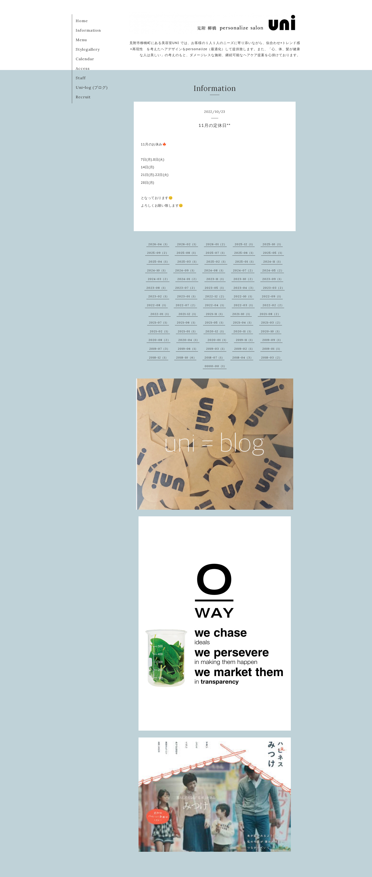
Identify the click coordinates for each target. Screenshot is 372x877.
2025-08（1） (187, 252)
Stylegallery (88, 49)
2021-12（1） (188, 314)
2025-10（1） (273, 244)
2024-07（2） (243, 270)
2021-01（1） (187, 331)
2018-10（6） (186, 357)
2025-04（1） (159, 261)
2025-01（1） (245, 261)
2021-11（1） (215, 314)
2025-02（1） (216, 261)
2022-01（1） (160, 314)
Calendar (85, 58)
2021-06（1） (187, 322)
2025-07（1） (216, 252)
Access (83, 68)
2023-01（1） (187, 296)
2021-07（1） (159, 322)
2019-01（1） (272, 348)
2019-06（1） (188, 348)
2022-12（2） (215, 296)
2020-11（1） (243, 331)
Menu (81, 39)
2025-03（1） (187, 261)
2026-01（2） (216, 244)
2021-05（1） (215, 322)
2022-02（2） (273, 305)
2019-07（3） (159, 348)
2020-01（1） (218, 340)
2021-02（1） (160, 331)
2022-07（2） (186, 305)
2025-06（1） (244, 252)
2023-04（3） (244, 287)
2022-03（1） (244, 305)
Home (82, 20)
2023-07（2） (186, 287)
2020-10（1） (271, 331)
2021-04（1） (243, 322)
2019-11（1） (245, 340)
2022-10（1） (244, 296)
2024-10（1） (157, 270)
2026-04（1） (158, 244)
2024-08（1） (214, 270)
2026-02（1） (187, 244)
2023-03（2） (274, 287)
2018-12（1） (158, 357)
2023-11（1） (216, 279)
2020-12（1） (215, 331)
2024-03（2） (158, 279)
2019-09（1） (272, 340)
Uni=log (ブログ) (92, 87)
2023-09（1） (272, 279)
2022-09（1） (272, 296)
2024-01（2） (187, 279)
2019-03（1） (216, 348)
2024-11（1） (273, 261)
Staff (81, 77)
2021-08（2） (270, 314)
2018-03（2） (271, 357)
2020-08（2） (159, 340)
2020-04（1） (188, 340)
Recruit (83, 97)
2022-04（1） (215, 305)
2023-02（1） (158, 296)
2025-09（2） (158, 252)
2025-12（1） (245, 244)
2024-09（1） (185, 270)
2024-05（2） (273, 270)
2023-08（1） (156, 287)
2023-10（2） (243, 279)
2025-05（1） (273, 252)
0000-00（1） (216, 366)
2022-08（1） (157, 305)
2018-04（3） (242, 357)
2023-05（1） (215, 287)
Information (88, 30)
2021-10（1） (242, 314)
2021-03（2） (271, 322)
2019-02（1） (244, 348)
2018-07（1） (214, 357)
